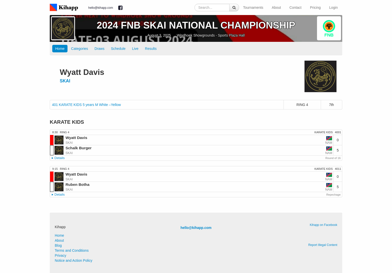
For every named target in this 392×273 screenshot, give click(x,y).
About (276, 8)
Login (333, 8)
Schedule (118, 49)
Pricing (315, 8)
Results (151, 49)
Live (135, 49)
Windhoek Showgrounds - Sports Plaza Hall (211, 35)
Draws (99, 49)
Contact (296, 8)
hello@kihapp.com (100, 8)
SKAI (65, 80)
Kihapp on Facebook (323, 225)
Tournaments (253, 8)
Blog (58, 245)
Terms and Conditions (71, 250)
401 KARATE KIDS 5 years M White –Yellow (86, 105)
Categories (79, 49)
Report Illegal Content (322, 245)
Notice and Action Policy (73, 260)
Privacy (60, 255)
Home (59, 49)
